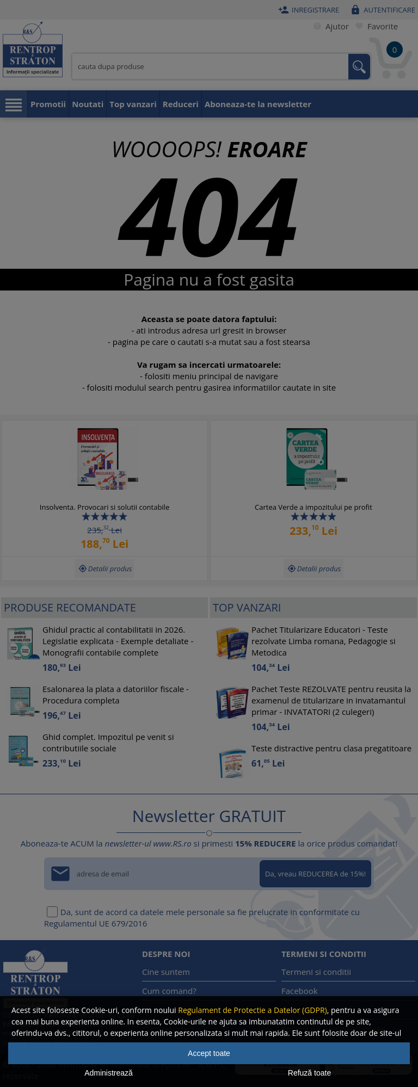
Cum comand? (169, 990)
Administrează (108, 1073)
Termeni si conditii (316, 971)
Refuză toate (309, 1073)
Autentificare (381, 10)
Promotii (48, 103)
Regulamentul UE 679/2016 (95, 923)
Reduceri (181, 103)
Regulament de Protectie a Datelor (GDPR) (252, 1010)
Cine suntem (166, 971)
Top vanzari (133, 103)
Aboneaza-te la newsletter (258, 103)
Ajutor (329, 26)
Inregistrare (307, 10)
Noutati (87, 103)
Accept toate (209, 1053)
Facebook (299, 990)
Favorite (374, 26)
